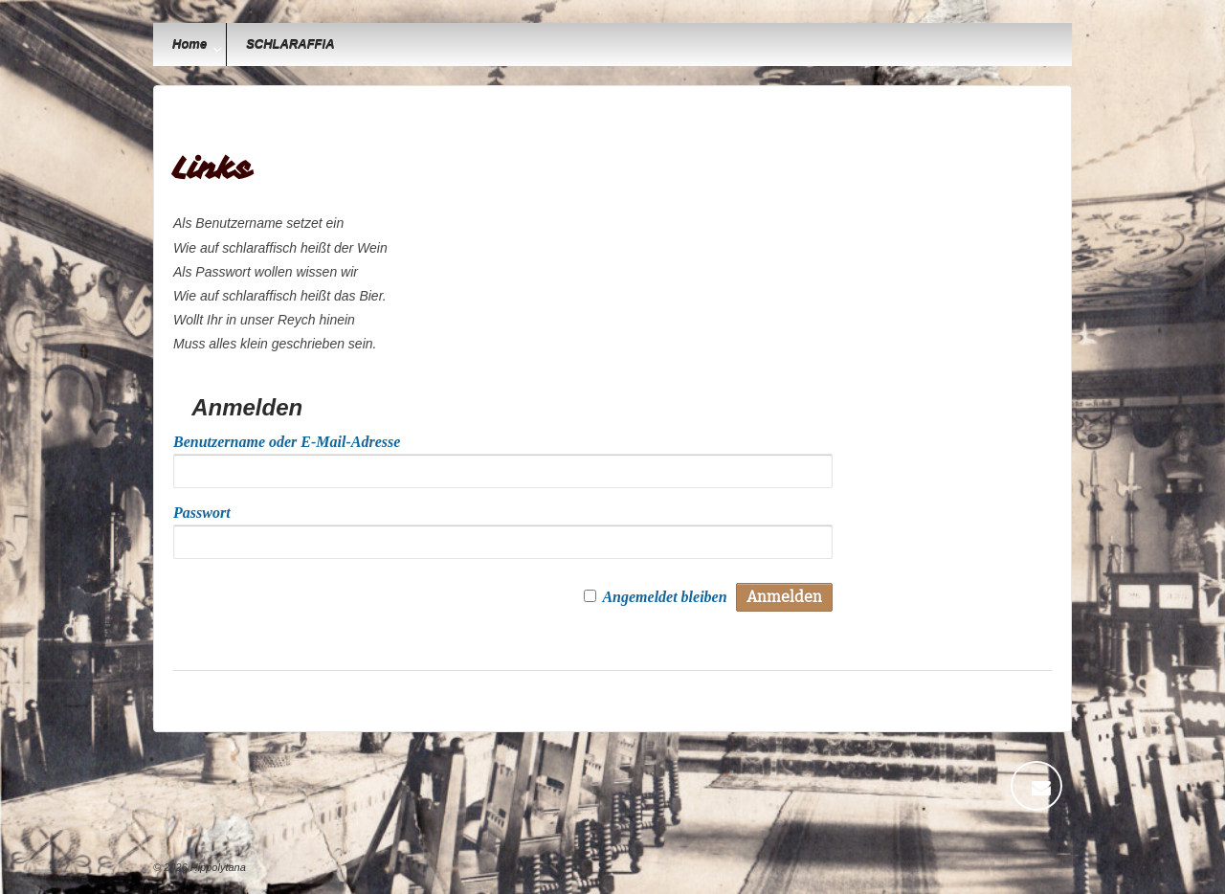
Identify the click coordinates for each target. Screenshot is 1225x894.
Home (189, 44)
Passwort (202, 512)
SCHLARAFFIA (290, 44)
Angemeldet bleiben (664, 597)
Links (212, 168)
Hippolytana (217, 867)
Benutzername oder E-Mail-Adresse (286, 442)
